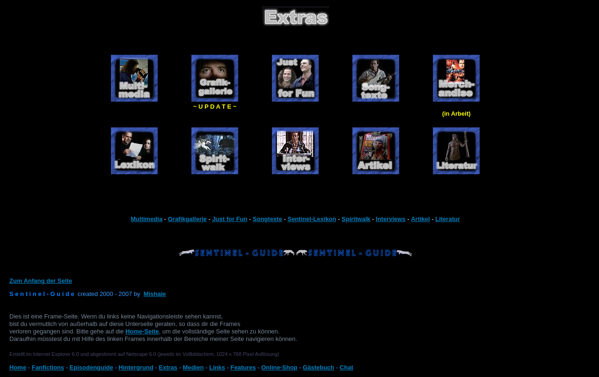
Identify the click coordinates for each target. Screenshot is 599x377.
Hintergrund (135, 367)
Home (17, 367)
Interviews (391, 218)
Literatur (447, 218)
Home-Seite (142, 331)
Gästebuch (318, 367)
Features (243, 367)
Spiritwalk (356, 218)
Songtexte (267, 218)
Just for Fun (229, 218)
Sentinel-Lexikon (311, 218)
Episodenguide (91, 367)
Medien (193, 367)
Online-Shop (279, 367)
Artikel (420, 218)
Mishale (155, 293)
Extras (168, 367)
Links (217, 367)
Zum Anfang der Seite (40, 280)
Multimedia (146, 218)
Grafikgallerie (187, 218)
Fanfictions (48, 367)
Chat (346, 367)
